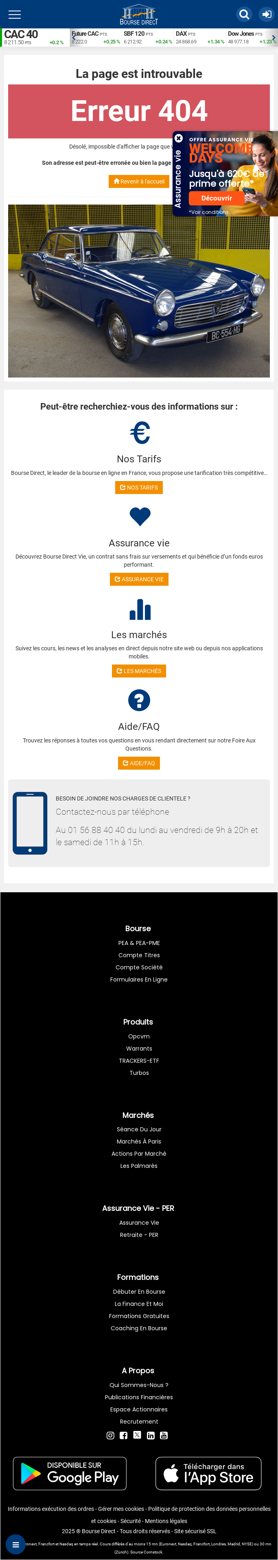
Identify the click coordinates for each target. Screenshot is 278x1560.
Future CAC (85, 33)
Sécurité (130, 1521)
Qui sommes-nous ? (139, 1385)
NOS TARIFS (139, 487)
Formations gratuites (139, 1316)
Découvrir (216, 198)
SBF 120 (134, 33)
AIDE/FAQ (139, 763)
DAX (181, 33)
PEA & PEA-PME (139, 943)
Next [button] (274, 38)
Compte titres (139, 955)
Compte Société (139, 967)
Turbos (139, 1073)
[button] (244, 14)
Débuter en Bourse (139, 1292)
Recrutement (139, 1422)
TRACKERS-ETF (139, 1061)
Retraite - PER (139, 1235)
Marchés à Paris (139, 1141)
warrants (139, 1048)
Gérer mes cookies (121, 1509)
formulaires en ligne (139, 979)
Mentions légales (166, 1521)
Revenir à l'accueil (139, 181)
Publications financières (139, 1397)
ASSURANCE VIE (139, 579)
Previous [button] (74, 38)
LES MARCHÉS (139, 671)
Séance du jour (139, 1129)
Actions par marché (139, 1154)
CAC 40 (20, 34)
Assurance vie (139, 1223)
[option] (96, 37)
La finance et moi (139, 1304)
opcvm (139, 1036)
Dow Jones (241, 33)
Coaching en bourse (139, 1328)
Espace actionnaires (139, 1409)
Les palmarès (139, 1166)
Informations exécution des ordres (51, 1509)
